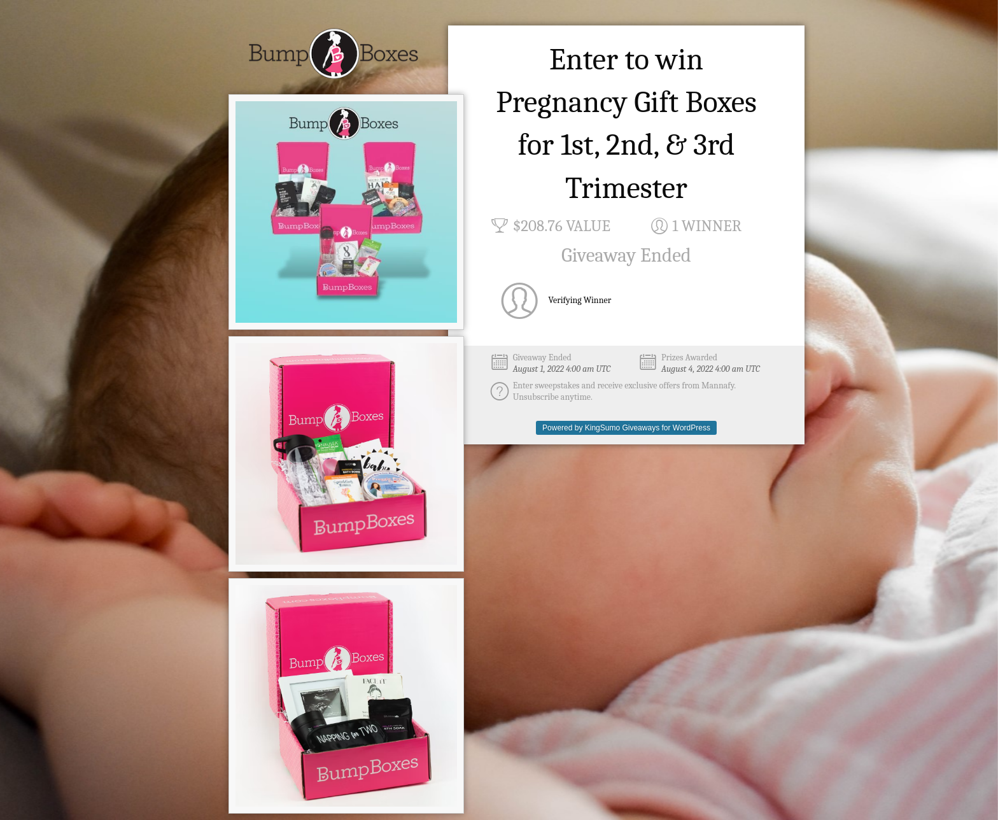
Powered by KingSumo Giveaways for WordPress (626, 427)
